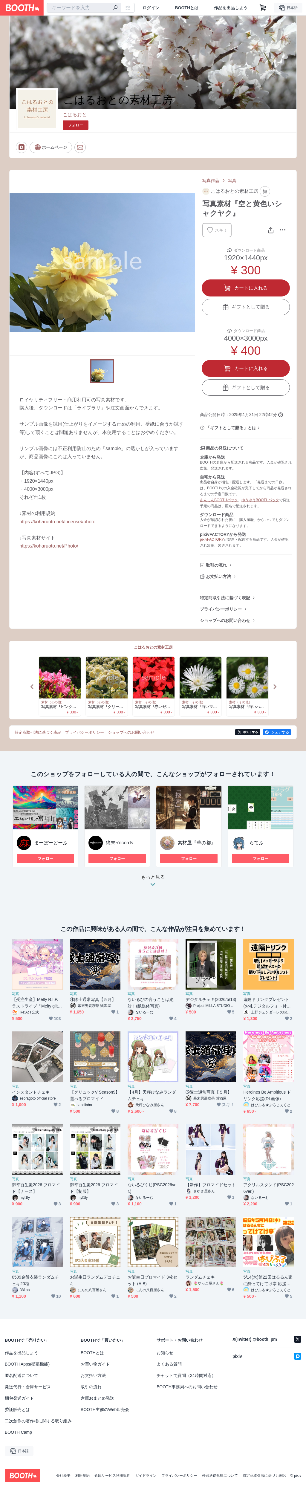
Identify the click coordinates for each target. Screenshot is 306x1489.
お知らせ (165, 1352)
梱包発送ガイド (19, 1398)
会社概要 (63, 1475)
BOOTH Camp (18, 1432)
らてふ (256, 842)
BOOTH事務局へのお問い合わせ (187, 1386)
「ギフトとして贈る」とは (231, 427)
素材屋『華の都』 (197, 842)
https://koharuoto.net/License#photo (57, 521)
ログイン (151, 8)
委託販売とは (17, 1409)
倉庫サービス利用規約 (112, 1475)
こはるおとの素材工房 (153, 647)
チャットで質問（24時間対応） (186, 1375)
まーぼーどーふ (51, 842)
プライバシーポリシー (221, 609)
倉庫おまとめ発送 (97, 1398)
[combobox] (84, 8)
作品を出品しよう (230, 8)
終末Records (119, 842)
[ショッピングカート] (263, 8)
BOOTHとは (186, 8)
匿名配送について (21, 1375)
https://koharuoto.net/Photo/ (48, 545)
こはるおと (75, 114)
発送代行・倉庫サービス (28, 1386)
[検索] (115, 8)
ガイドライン (146, 1475)
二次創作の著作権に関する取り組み (38, 1420)
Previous (32, 686)
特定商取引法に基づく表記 (225, 597)
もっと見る (153, 882)
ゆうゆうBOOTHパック (260, 500)
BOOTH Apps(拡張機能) (27, 1364)
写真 (232, 180)
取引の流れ (216, 565)
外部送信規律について (220, 1475)
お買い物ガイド (95, 1364)
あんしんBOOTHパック (219, 500)
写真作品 (210, 180)
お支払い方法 (218, 576)
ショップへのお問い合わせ (225, 620)
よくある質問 (169, 1364)
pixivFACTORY (212, 539)
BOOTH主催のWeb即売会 (105, 1409)
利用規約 (82, 1475)
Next (274, 686)
